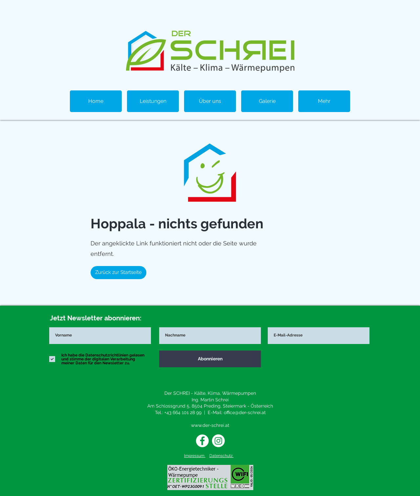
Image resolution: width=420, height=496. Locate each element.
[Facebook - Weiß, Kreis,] (202, 440)
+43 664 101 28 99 (182, 412)
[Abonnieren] (210, 359)
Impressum (194, 455)
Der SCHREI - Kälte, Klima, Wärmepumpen (210, 393)
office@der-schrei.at (245, 412)
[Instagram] (218, 440)
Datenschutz (221, 455)
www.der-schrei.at (210, 425)
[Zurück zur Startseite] (118, 272)
